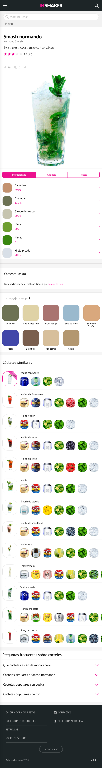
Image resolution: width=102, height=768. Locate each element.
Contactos (62, 712)
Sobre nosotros (16, 738)
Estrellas (12, 729)
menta (23, 47)
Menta (56, 240)
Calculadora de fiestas (20, 712)
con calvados (48, 47)
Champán (56, 200)
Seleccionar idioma (68, 721)
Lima (56, 227)
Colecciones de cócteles (21, 721)
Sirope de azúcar (56, 213)
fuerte (6, 47)
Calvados (56, 187)
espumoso (34, 47)
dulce (14, 47)
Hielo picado (56, 253)
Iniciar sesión (51, 749)
